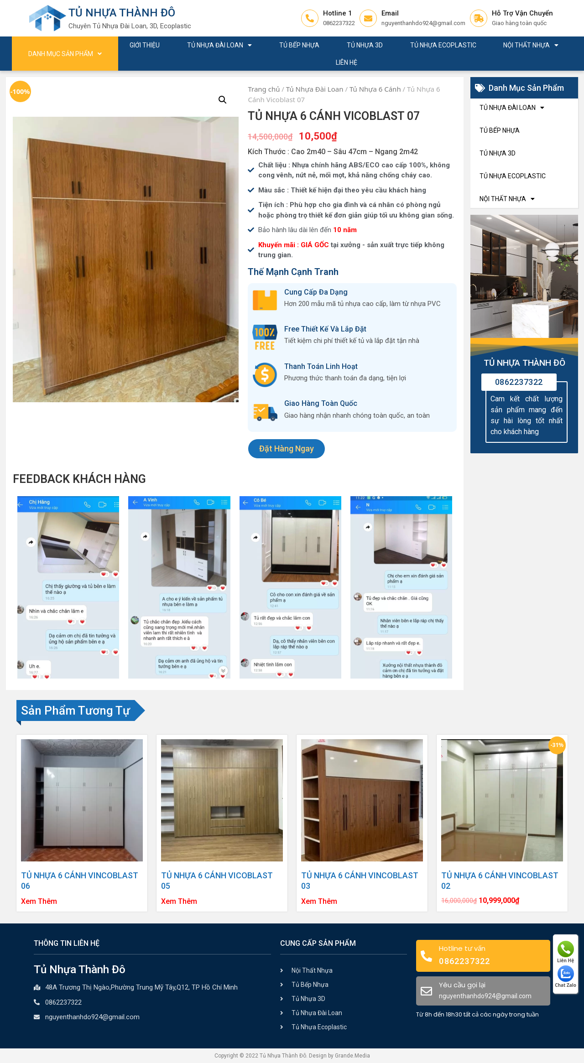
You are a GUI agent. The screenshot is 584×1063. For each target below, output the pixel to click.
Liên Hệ (346, 62)
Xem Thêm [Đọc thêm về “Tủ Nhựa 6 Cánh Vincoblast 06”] (39, 901)
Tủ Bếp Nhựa (299, 45)
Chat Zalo (565, 976)
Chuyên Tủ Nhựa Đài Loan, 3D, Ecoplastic (129, 26)
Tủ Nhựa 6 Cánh (375, 88)
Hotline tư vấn (462, 948)
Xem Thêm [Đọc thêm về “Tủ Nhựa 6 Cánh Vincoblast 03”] (319, 901)
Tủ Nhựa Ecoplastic (443, 45)
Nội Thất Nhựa (530, 45)
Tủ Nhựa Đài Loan (219, 45)
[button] (286, 449)
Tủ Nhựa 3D (365, 45)
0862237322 (519, 382)
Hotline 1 (337, 13)
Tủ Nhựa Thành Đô (121, 12)
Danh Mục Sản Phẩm (65, 54)
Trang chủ (264, 88)
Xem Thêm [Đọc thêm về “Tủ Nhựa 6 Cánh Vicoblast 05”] (179, 901)
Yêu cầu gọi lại (462, 985)
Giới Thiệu (145, 45)
